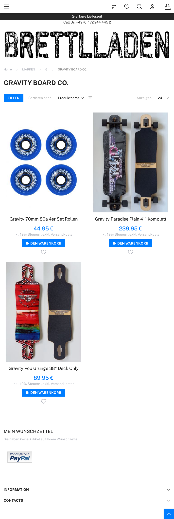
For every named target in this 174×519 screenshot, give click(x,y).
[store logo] (87, 44)
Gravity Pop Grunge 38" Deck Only (44, 368)
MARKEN (29, 69)
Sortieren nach (40, 98)
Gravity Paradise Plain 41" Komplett (130, 219)
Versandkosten (62, 234)
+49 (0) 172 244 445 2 (93, 22)
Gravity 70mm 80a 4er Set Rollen (44, 219)
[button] (43, 253)
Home (8, 69)
